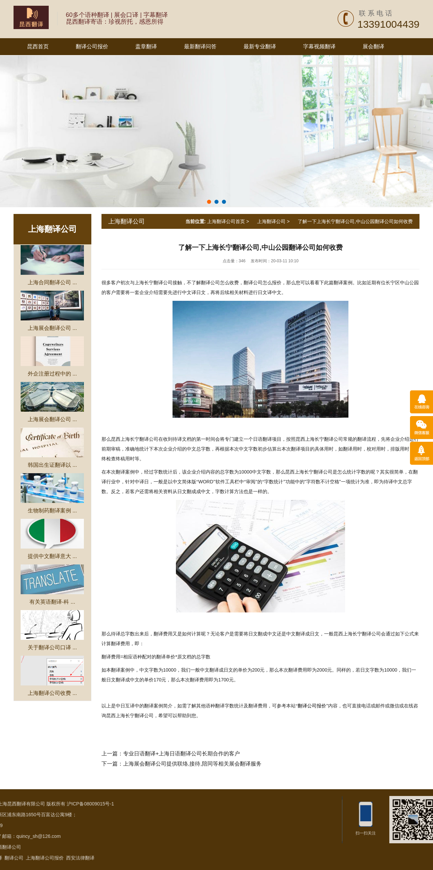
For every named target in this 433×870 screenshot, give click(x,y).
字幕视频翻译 (319, 46)
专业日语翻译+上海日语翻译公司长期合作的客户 (181, 753)
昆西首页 (38, 46)
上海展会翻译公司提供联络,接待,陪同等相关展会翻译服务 (192, 764)
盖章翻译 (146, 46)
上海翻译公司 (52, 229)
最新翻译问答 (200, 46)
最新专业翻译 (260, 46)
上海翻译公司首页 (226, 221)
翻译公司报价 (92, 46)
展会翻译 (373, 46)
